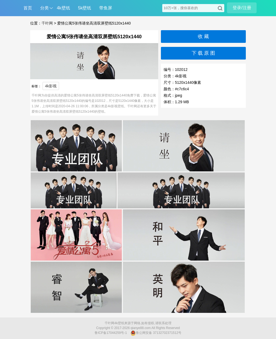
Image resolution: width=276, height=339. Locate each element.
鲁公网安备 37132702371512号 (155, 333)
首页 (27, 8)
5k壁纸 (84, 8)
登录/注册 (242, 7)
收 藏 (203, 36)
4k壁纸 (63, 8)
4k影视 (51, 86)
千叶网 (47, 23)
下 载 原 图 (203, 53)
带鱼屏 (105, 8)
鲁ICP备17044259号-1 (111, 333)
